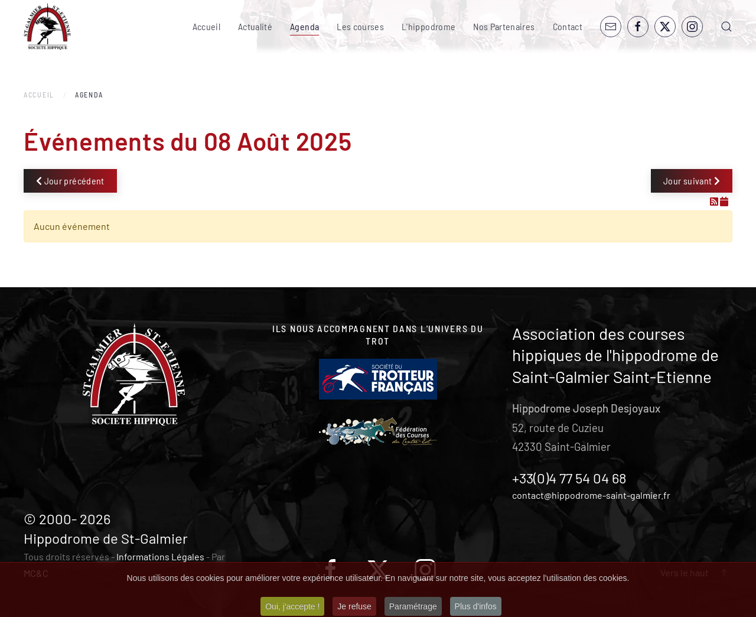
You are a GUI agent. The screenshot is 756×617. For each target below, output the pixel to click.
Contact (567, 26)
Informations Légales (160, 556)
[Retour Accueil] (47, 26)
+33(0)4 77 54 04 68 (569, 477)
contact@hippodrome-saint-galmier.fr (591, 495)
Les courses (360, 26)
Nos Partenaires (504, 26)
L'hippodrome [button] (428, 26)
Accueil (206, 26)
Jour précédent (70, 180)
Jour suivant (691, 180)
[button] (726, 26)
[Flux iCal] (724, 201)
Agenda (304, 26)
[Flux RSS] (715, 201)
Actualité (255, 26)
